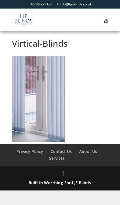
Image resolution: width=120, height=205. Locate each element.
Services (57, 158)
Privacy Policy (29, 151)
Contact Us (61, 151)
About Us (88, 151)
